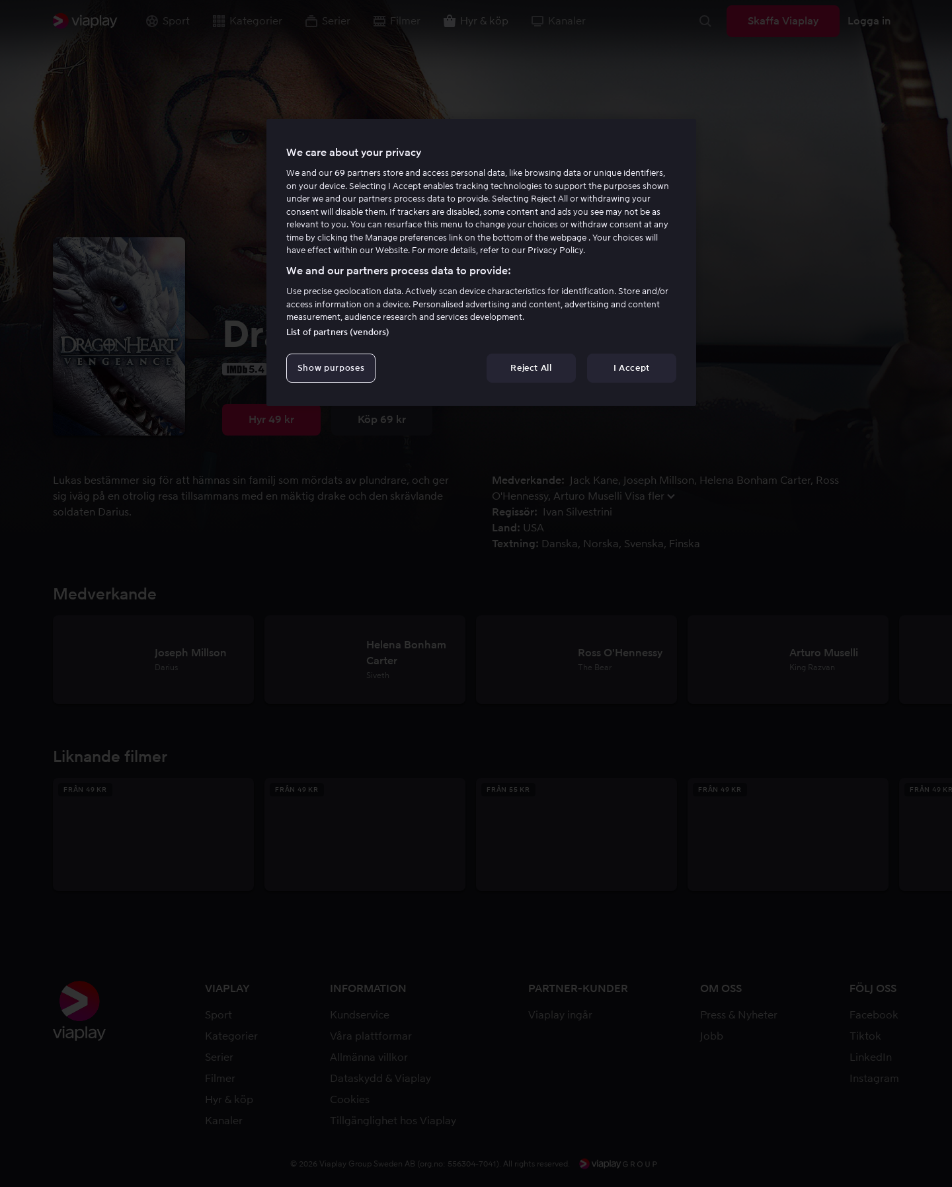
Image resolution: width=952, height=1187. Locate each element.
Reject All (531, 368)
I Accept (632, 368)
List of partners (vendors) (337, 332)
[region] (481, 262)
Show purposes (331, 368)
